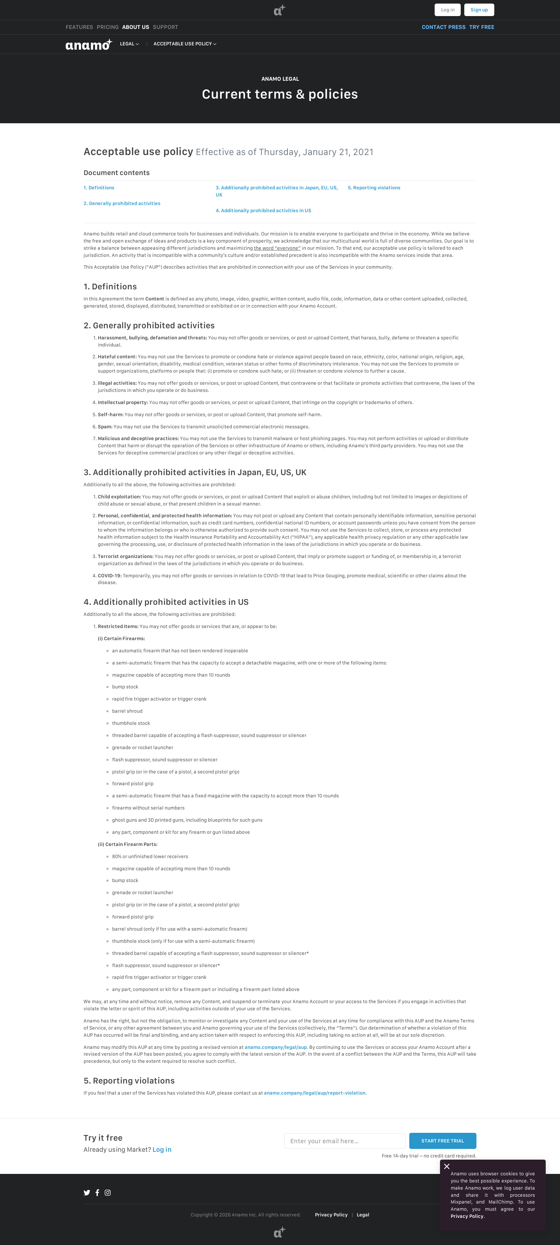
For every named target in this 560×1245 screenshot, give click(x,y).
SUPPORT (165, 27)
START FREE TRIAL (442, 1141)
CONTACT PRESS (444, 27)
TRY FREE (481, 27)
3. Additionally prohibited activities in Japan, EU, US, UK (277, 191)
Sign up (479, 10)
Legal (363, 1214)
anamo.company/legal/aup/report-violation (314, 1093)
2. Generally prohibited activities (122, 203)
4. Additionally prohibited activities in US (263, 210)
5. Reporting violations (374, 187)
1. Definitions (99, 187)
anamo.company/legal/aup (276, 1047)
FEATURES (79, 27)
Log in (448, 10)
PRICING (108, 27)
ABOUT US (135, 27)
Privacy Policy (331, 1214)
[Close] (446, 1166)
